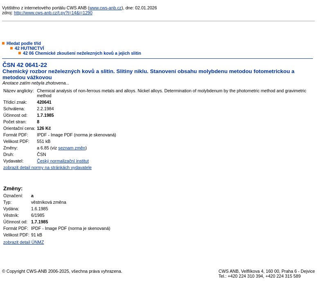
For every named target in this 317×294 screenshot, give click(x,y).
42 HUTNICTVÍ (29, 48)
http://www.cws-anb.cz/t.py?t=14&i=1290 (53, 12)
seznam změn (71, 147)
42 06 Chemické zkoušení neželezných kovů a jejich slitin (82, 53)
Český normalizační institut (63, 160)
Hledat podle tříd (24, 43)
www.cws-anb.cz (105, 7)
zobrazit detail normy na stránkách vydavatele (47, 167)
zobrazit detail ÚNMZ (23, 242)
